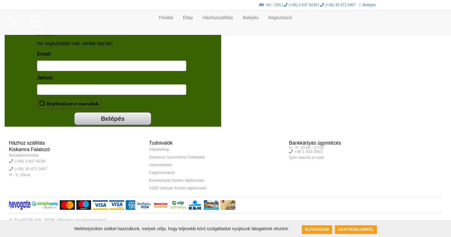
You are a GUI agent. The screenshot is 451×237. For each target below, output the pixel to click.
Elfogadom (317, 229)
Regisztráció (280, 17)
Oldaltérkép (159, 149)
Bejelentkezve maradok (72, 103)
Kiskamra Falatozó (29, 149)
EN (278, 5)
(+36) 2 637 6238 (300, 5)
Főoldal (166, 17)
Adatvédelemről (356, 229)
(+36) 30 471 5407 (338, 5)
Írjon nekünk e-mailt (306, 157)
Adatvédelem (160, 165)
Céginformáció (162, 172)
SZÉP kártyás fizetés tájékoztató (178, 188)
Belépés (368, 5)
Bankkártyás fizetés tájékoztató (176, 180)
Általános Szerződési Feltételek (177, 157)
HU (265, 5)
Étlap (188, 17)
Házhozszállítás (218, 17)
